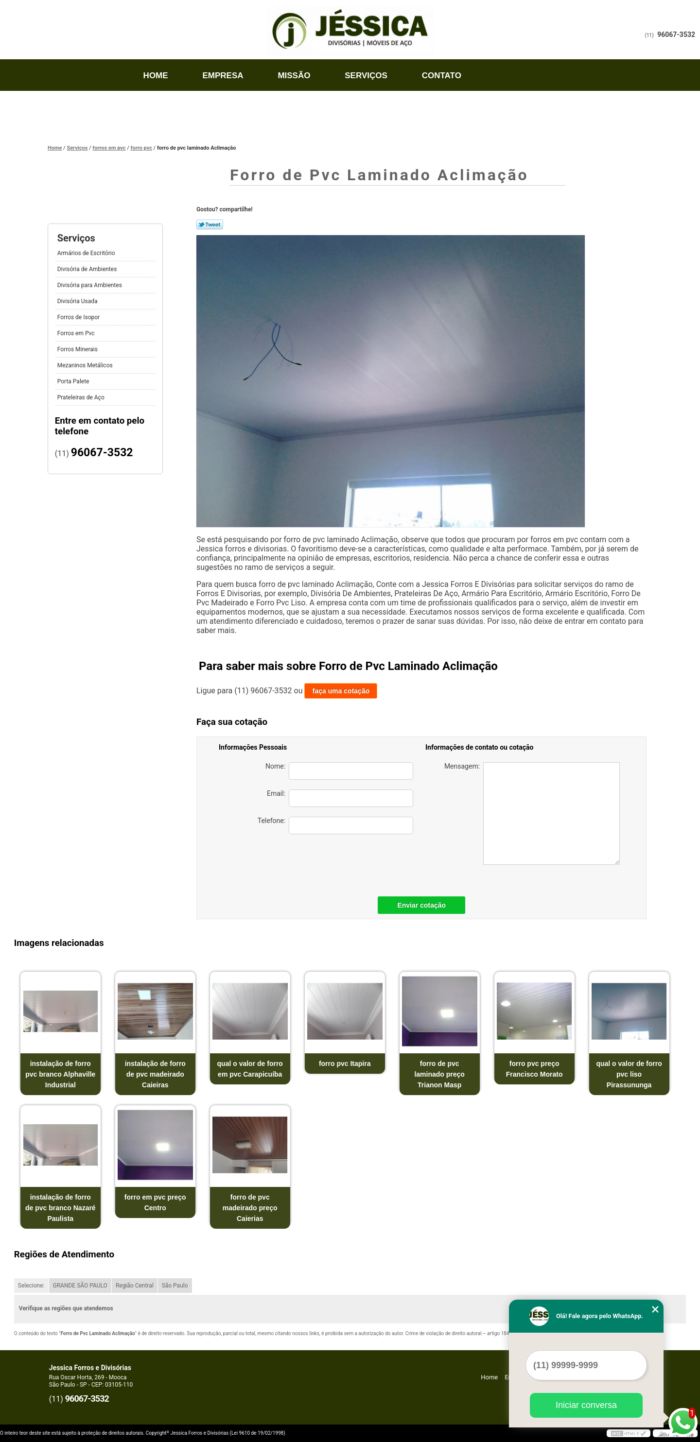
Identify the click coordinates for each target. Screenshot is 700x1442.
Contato (441, 75)
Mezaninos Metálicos (85, 365)
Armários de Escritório (87, 253)
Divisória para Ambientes (90, 285)
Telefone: (335, 825)
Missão (294, 75)
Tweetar (209, 224)
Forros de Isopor (79, 317)
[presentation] (345, 863)
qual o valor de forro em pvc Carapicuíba (250, 1069)
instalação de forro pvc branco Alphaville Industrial (60, 1074)
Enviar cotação (421, 905)
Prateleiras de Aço (81, 397)
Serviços (366, 75)
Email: (340, 798)
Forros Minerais (78, 349)
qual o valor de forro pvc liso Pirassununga (629, 1074)
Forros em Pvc (76, 333)
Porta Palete (74, 381)
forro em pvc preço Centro (155, 1202)
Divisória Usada (78, 301)
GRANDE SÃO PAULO (80, 1285)
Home (155, 75)
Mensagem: (532, 813)
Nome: (339, 771)
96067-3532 (676, 34)
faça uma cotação (340, 691)
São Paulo (175, 1285)
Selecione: (31, 1285)
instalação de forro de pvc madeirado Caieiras (155, 1074)
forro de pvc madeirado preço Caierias (250, 1207)
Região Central (135, 1285)
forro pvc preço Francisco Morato (534, 1069)
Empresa (222, 75)
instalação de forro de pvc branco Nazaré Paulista (60, 1207)
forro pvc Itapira (345, 1063)
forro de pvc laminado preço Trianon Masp (439, 1074)
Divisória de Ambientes (88, 269)
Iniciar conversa (586, 1405)
